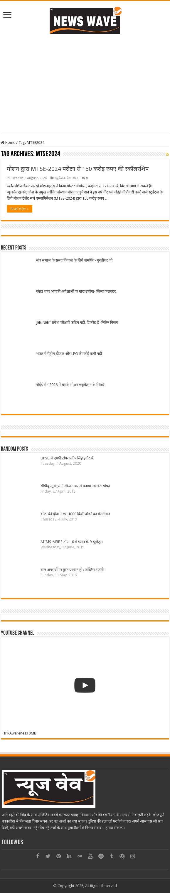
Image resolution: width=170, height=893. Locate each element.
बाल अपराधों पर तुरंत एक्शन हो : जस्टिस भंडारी (72, 569)
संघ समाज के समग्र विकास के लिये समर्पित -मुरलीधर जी (74, 260)
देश (69, 178)
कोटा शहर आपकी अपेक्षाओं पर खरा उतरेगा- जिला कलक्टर (76, 291)
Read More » (19, 209)
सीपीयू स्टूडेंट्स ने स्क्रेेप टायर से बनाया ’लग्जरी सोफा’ (75, 486)
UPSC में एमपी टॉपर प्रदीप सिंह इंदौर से (67, 458)
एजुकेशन (59, 178)
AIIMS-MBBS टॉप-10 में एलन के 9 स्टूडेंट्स (72, 542)
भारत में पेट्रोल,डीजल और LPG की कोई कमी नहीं (69, 353)
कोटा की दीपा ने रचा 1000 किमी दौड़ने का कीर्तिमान (76, 514)
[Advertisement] (85, 83)
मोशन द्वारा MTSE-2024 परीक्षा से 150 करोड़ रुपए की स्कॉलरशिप (78, 168)
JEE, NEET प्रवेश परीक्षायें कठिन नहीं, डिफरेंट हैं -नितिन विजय (77, 322)
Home (8, 142)
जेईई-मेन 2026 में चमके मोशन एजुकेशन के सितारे (70, 385)
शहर (75, 178)
